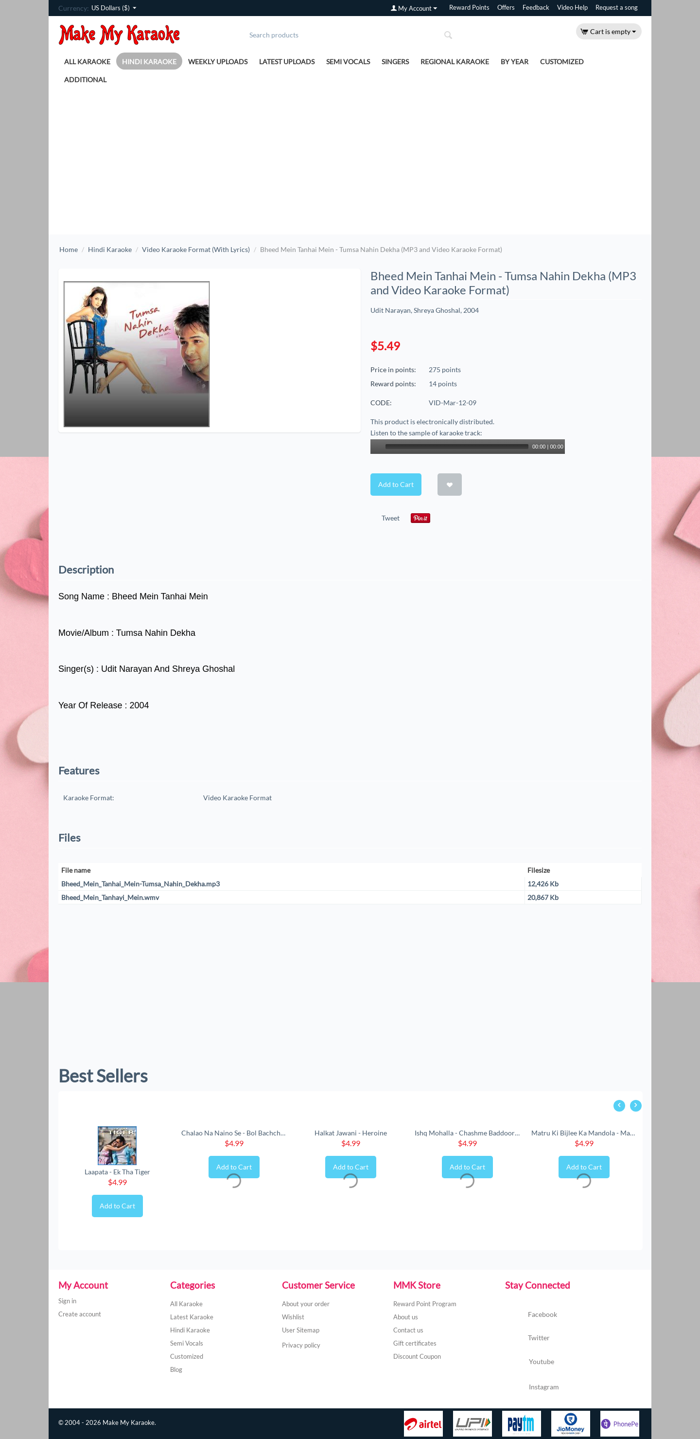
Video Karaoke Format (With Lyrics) (196, 249)
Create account (79, 1314)
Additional (85, 79)
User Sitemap (300, 1330)
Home (68, 249)
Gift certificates (415, 1343)
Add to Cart (396, 484)
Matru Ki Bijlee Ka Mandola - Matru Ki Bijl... (583, 1133)
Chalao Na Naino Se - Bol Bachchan (233, 1133)
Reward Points (469, 7)
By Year (514, 61)
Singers (395, 61)
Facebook (531, 1315)
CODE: (381, 402)
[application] (467, 446)
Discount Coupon (417, 1356)
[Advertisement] (350, 161)
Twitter (527, 1338)
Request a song (616, 7)
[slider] (456, 446)
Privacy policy (301, 1345)
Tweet (391, 518)
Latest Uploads (287, 61)
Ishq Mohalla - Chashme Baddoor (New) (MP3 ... (467, 1133)
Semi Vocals (348, 61)
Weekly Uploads (217, 61)
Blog (176, 1369)
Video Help (572, 7)
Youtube (529, 1362)
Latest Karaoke (191, 1317)
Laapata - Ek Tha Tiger (117, 1172)
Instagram (532, 1387)
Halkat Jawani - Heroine (351, 1133)
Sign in (67, 1301)
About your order (306, 1304)
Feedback (536, 7)
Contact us (408, 1330)
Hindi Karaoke (149, 61)
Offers (506, 7)
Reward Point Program (424, 1304)
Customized (562, 61)
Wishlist (293, 1317)
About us (405, 1317)
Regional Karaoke (454, 61)
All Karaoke (87, 61)
